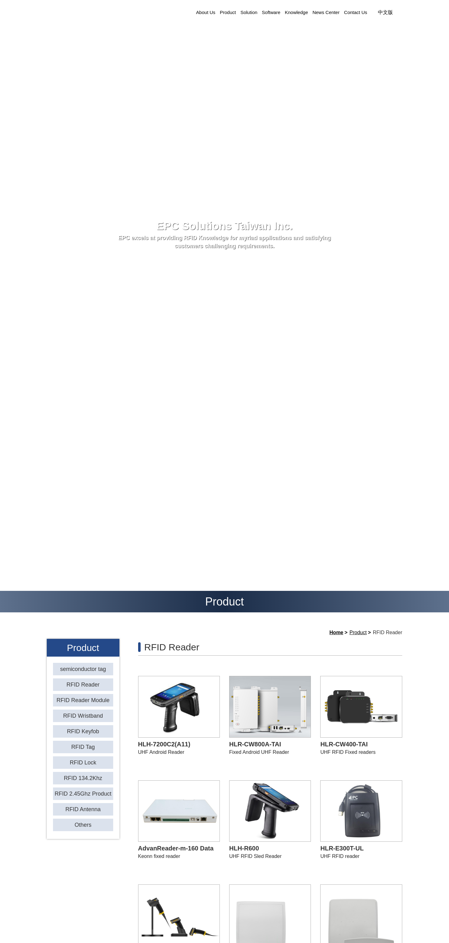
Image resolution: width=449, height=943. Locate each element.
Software (271, 12)
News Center (326, 12)
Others (83, 825)
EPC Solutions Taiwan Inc (107, 12)
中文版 (385, 12)
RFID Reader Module (82, 700)
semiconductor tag (83, 669)
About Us (205, 12)
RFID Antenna (83, 809)
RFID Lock (83, 762)
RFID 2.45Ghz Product (83, 794)
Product (228, 12)
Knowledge (296, 12)
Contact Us (355, 12)
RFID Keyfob (83, 731)
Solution (248, 12)
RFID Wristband (83, 716)
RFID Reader (82, 685)
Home (336, 632)
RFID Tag (83, 747)
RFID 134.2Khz (83, 778)
